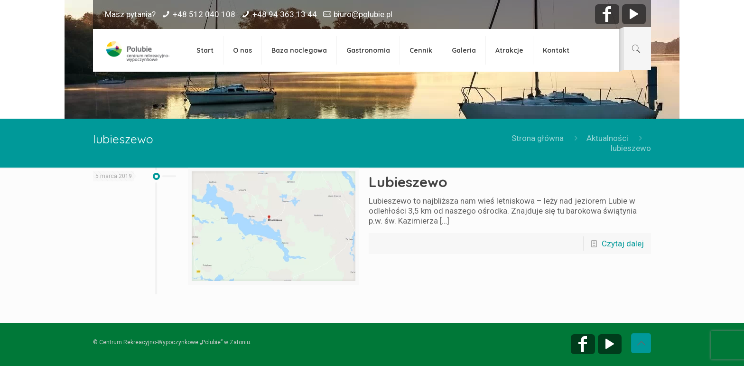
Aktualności (607, 138)
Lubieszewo (408, 182)
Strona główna (538, 138)
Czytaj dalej (623, 243)
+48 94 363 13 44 (284, 14)
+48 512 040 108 (204, 14)
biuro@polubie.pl (363, 14)
